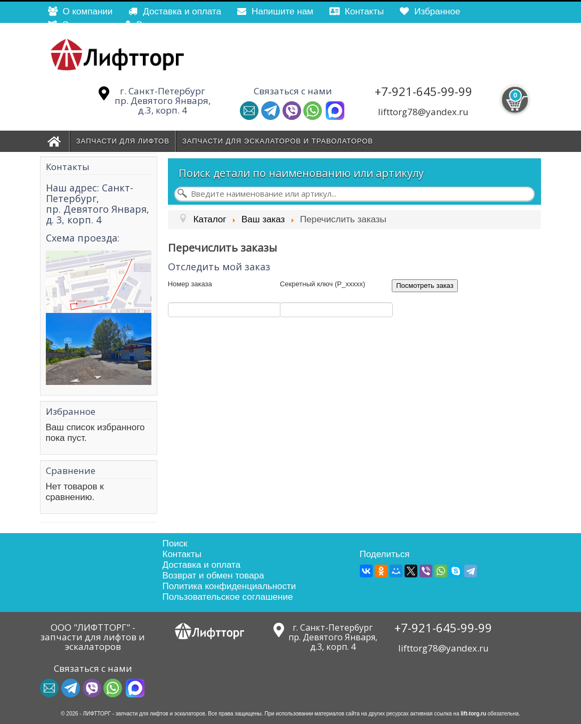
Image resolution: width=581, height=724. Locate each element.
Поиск (175, 543)
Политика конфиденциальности (229, 586)
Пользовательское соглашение (228, 597)
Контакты (182, 554)
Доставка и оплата (202, 565)
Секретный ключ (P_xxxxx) (322, 284)
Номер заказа (190, 284)
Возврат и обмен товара (213, 575)
